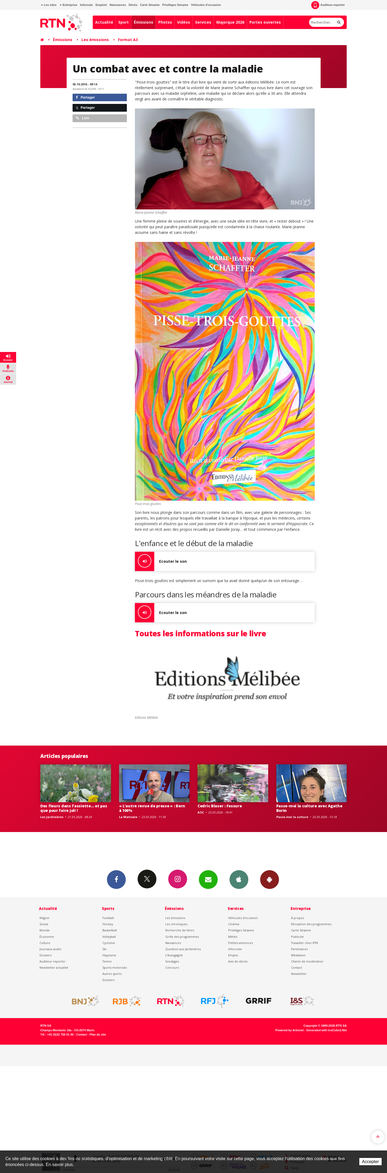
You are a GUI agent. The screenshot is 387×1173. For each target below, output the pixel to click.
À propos (297, 918)
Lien (82, 118)
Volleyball (109, 936)
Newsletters (208, 879)
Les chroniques (176, 924)
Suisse (44, 924)
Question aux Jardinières (183, 949)
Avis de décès (238, 961)
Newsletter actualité (54, 967)
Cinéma (233, 924)
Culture (45, 943)
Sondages (172, 961)
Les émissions (95, 39)
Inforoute (86, 4)
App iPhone (239, 879)
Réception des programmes (311, 924)
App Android (269, 879)
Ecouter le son (161, 561)
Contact (296, 967)
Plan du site (97, 1034)
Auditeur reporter (53, 961)
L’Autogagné (174, 955)
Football (108, 918)
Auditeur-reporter (328, 5)
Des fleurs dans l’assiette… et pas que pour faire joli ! (73, 808)
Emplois (101, 4)
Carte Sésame (150, 4)
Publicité (297, 936)
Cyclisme (108, 943)
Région (44, 918)
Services (203, 22)
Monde (45, 930)
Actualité (104, 22)
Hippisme (109, 955)
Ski (104, 949)
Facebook (116, 879)
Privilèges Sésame (175, 4)
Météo (233, 936)
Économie (47, 936)
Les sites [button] (48, 4)
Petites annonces (240, 943)
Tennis (107, 961)
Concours (172, 967)
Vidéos (183, 22)
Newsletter (299, 973)
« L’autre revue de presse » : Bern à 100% (152, 808)
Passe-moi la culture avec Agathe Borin (309, 808)
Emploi (233, 955)
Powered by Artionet (289, 1030)
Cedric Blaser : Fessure (220, 805)
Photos (165, 22)
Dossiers (46, 955)
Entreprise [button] (68, 4)
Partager (85, 97)
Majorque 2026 (230, 22)
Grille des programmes (182, 936)
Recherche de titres (179, 930)
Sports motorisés (114, 967)
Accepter (370, 1161)
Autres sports (111, 973)
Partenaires (299, 949)
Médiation (298, 955)
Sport (123, 22)
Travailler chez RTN (304, 943)
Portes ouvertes (265, 22)
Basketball (109, 930)
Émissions (143, 22)
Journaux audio (50, 949)
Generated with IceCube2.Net (326, 1030)
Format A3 (128, 39)
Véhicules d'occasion (206, 4)
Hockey (107, 924)
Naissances (118, 4)
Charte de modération (307, 961)
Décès (133, 4)
